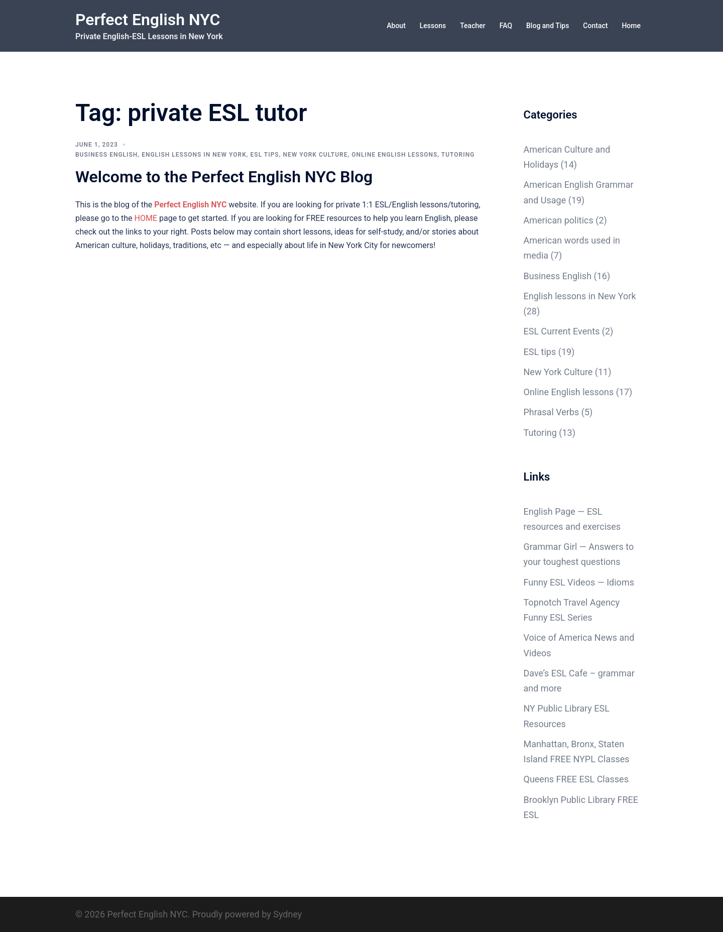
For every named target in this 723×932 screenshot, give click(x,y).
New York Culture (315, 154)
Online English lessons (394, 154)
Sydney (287, 914)
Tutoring (458, 154)
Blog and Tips (547, 26)
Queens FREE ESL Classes (576, 779)
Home (631, 26)
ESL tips (265, 154)
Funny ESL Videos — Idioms (579, 582)
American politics (558, 220)
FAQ (506, 26)
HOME (146, 218)
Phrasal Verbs (551, 412)
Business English (106, 154)
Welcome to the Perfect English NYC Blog (224, 176)
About (396, 26)
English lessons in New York (194, 154)
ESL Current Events (562, 331)
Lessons (433, 26)
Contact (595, 26)
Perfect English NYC (147, 19)
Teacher (472, 26)
